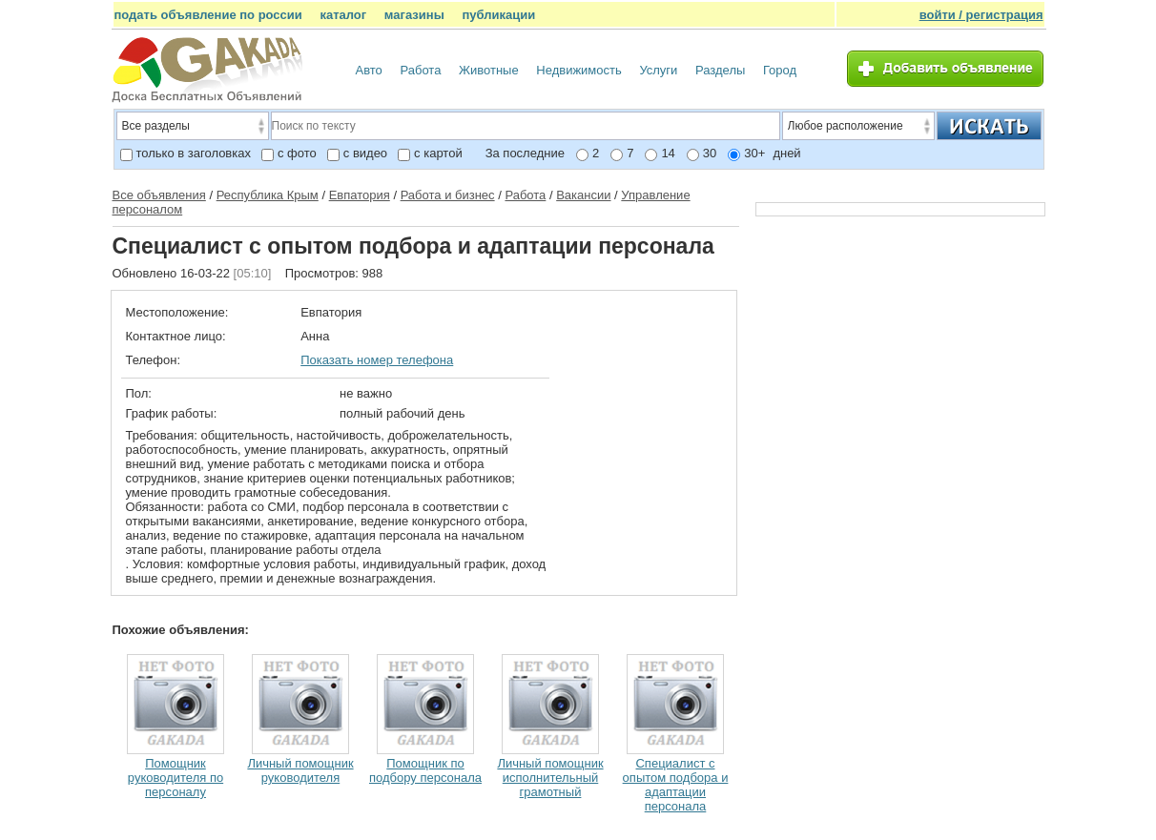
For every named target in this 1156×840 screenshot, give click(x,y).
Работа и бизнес (448, 195)
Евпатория (359, 195)
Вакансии (583, 195)
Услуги (658, 70)
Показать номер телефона (376, 360)
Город (779, 70)
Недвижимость (578, 70)
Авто (369, 70)
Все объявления (159, 195)
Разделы (720, 70)
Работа (420, 70)
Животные (489, 70)
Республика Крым (268, 195)
